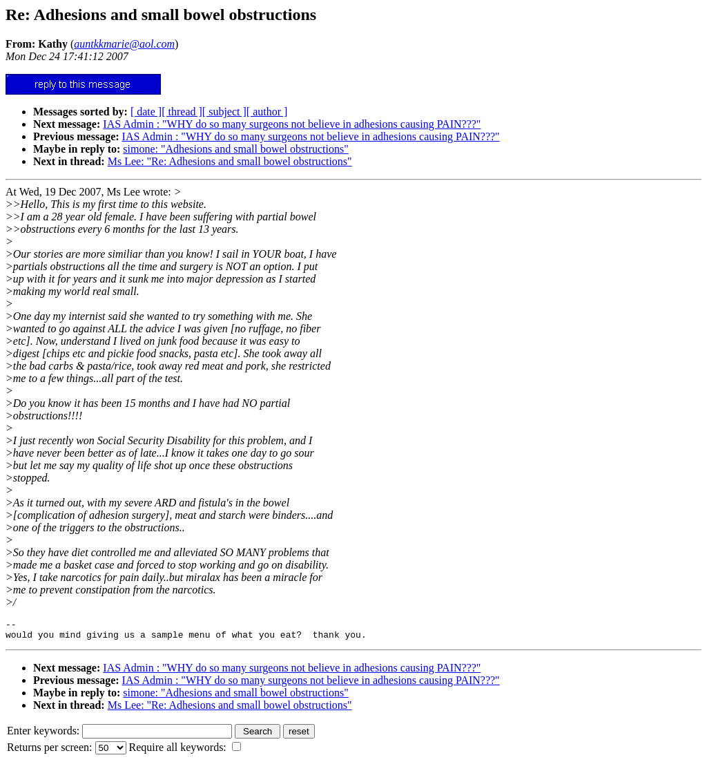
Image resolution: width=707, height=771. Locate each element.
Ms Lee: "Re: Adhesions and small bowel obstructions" (230, 161)
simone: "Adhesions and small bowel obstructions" (235, 149)
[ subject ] (224, 111)
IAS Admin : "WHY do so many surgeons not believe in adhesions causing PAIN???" (292, 124)
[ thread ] (182, 111)
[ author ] (267, 111)
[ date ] (146, 111)
